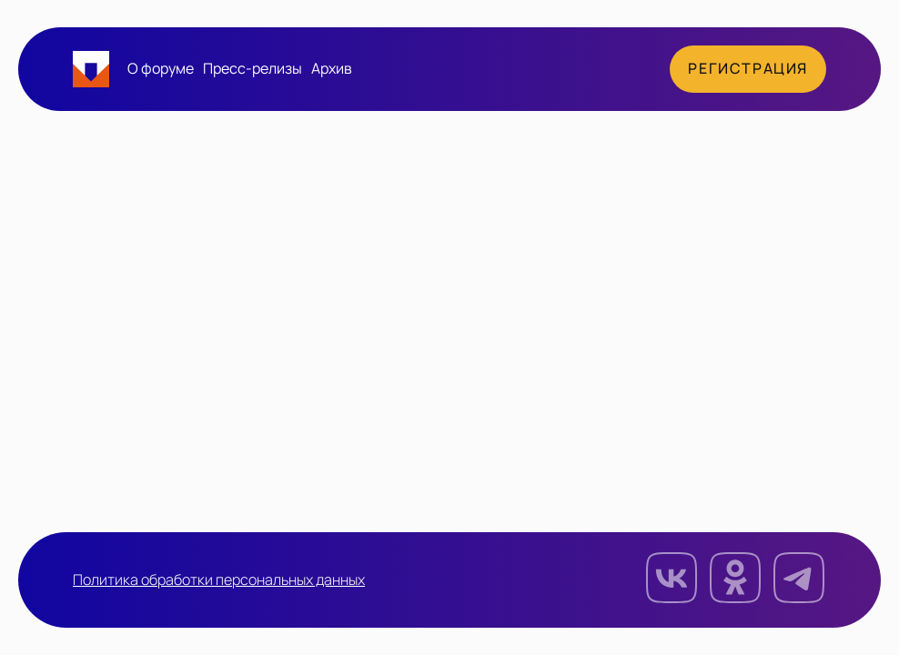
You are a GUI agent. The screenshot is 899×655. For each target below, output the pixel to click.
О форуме (160, 69)
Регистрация (748, 69)
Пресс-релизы (252, 69)
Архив (331, 69)
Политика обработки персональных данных (219, 580)
